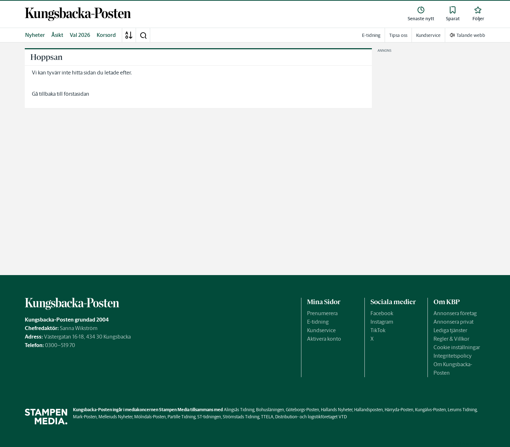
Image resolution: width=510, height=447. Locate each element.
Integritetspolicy (453, 355)
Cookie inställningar (457, 347)
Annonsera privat (454, 321)
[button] (143, 35)
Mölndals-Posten (150, 416)
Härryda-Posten (399, 409)
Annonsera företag (455, 313)
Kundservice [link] (428, 35)
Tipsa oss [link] (398, 35)
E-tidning (318, 321)
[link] (78, 14)
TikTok (377, 330)
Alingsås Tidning (239, 409)
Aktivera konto (324, 338)
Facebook (381, 313)
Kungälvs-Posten (430, 409)
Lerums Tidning (462, 409)
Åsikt (57, 35)
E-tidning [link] (371, 35)
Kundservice (321, 330)
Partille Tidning (182, 416)
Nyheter (35, 35)
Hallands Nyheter (336, 409)
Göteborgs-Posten (302, 409)
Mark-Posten (85, 416)
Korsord (106, 35)
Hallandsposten (368, 409)
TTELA (267, 416)
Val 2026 (80, 35)
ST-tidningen (209, 416)
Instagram (381, 321)
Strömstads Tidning (241, 416)
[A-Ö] (129, 35)
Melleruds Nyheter (115, 416)
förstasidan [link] (76, 93)
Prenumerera (322, 313)
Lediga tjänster (450, 330)
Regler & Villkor (451, 338)
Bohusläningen (270, 409)
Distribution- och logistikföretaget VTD (311, 416)
